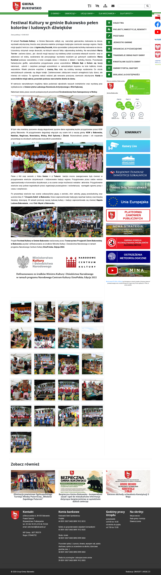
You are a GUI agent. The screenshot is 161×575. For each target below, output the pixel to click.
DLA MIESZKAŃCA (106, 13)
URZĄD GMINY (87, 13)
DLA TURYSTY (126, 13)
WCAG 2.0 (146, 572)
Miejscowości (135, 516)
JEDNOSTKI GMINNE (119, 42)
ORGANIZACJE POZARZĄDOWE (124, 49)
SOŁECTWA (115, 23)
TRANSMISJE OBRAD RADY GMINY (125, 55)
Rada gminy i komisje (137, 518)
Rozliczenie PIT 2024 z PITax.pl (114, 281)
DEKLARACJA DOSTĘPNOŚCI (123, 74)
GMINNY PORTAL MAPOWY (122, 68)
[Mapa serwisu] (103, 6)
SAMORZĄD (70, 13)
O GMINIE (55, 13)
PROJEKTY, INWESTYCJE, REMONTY (126, 29)
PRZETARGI (115, 36)
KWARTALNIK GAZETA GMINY (123, 62)
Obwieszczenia (135, 521)
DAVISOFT (138, 572)
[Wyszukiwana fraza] (131, 6)
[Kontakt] (111, 6)
